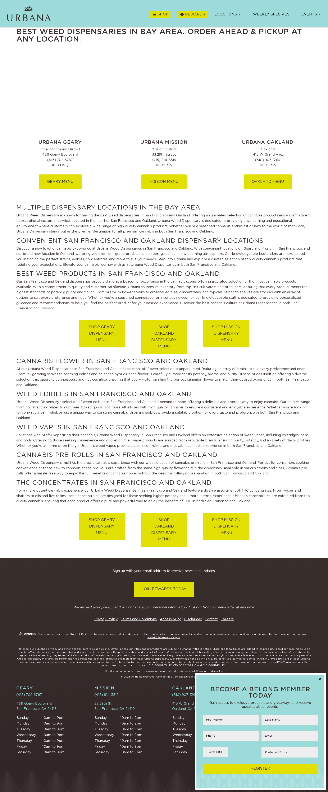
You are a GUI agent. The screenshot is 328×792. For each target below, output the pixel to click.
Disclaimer (193, 619)
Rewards (195, 15)
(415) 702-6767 (29, 695)
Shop (163, 15)
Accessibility (170, 619)
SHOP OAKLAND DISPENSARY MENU (164, 336)
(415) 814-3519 (106, 695)
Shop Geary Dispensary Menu (102, 333)
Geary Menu (60, 182)
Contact (211, 619)
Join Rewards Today (164, 589)
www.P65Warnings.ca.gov (163, 637)
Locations (226, 15)
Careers (227, 619)
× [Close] (320, 679)
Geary (24, 688)
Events (309, 15)
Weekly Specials (271, 15)
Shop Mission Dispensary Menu (226, 333)
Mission (104, 688)
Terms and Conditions (139, 619)
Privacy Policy (106, 619)
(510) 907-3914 (184, 695)
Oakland (184, 688)
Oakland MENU (268, 182)
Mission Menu (164, 182)
